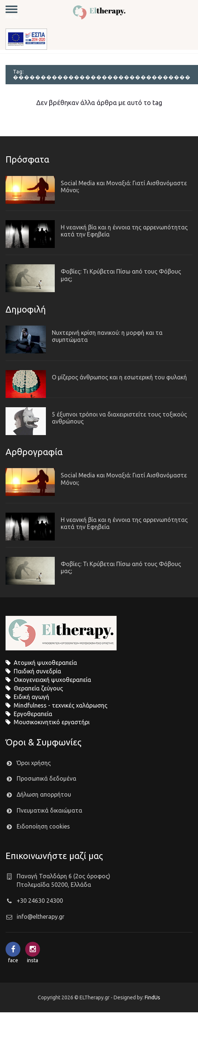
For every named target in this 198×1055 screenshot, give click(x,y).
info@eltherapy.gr (40, 916)
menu (12, 13)
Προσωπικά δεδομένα (46, 778)
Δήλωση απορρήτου (44, 794)
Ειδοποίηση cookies (43, 826)
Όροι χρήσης (34, 763)
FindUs (152, 997)
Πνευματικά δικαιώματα (49, 810)
